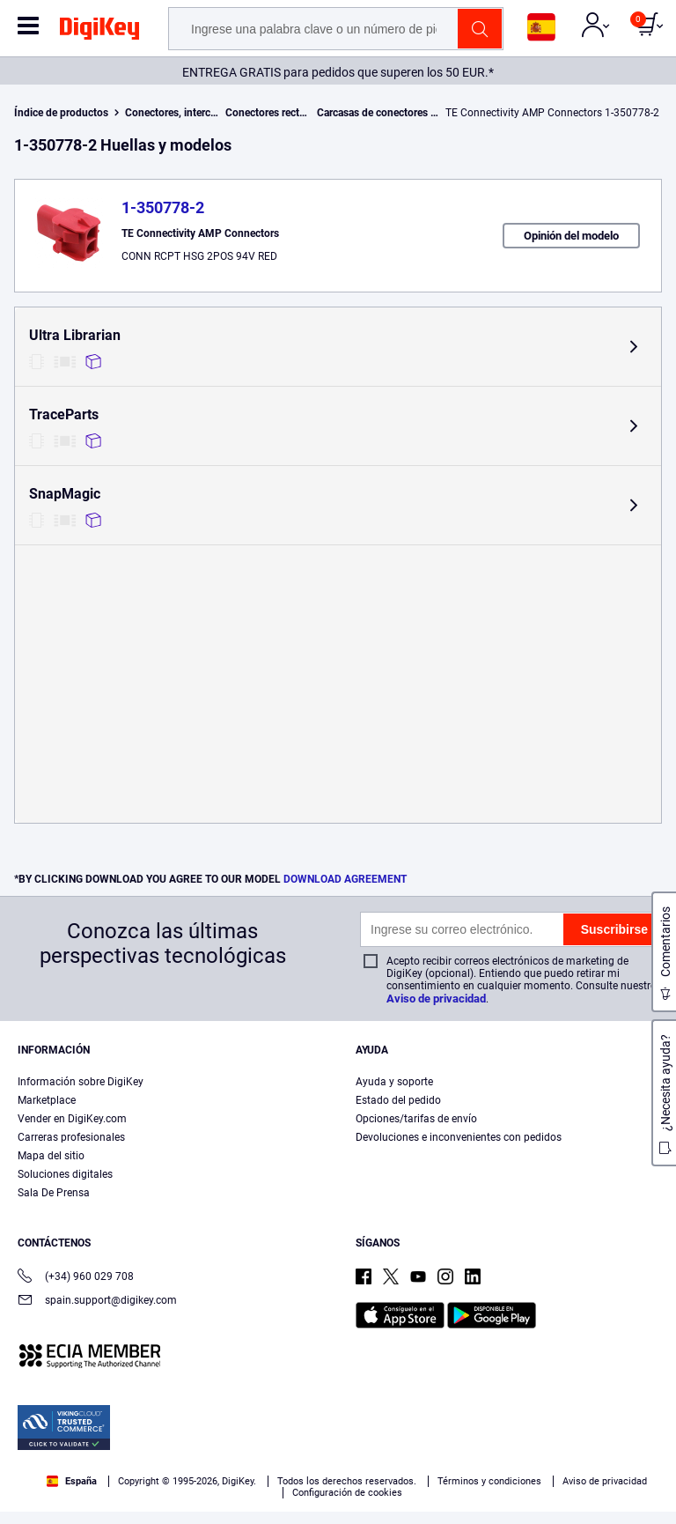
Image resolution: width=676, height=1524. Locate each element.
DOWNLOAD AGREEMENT (345, 879)
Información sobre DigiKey (80, 1082)
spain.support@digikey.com (97, 1301)
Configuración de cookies (347, 1492)
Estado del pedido (398, 1100)
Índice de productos (61, 113)
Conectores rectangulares (285, 113)
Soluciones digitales (65, 1174)
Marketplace (47, 1100)
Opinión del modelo (571, 235)
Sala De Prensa (54, 1193)
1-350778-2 (162, 207)
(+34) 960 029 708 (76, 1277)
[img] (99, 32)
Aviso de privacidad (436, 998)
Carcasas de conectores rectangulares (405, 113)
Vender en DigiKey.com (72, 1119)
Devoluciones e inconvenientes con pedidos (459, 1137)
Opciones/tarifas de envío (416, 1119)
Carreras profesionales (71, 1137)
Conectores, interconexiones (192, 113)
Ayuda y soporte (394, 1082)
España (72, 1481)
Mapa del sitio (51, 1156)
